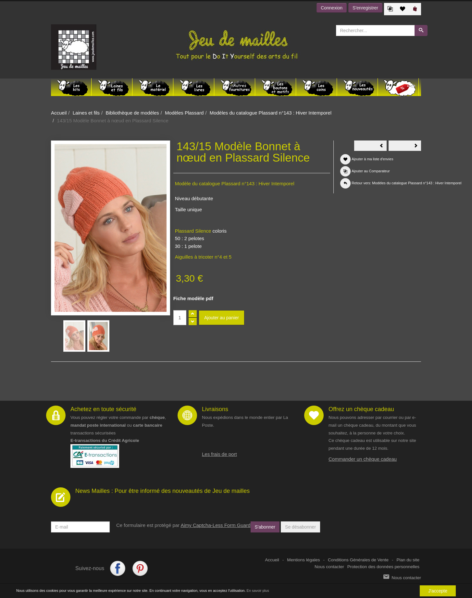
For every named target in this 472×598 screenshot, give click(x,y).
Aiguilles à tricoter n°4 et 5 (203, 257)
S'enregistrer (365, 7)
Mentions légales (303, 559)
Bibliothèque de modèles (132, 113)
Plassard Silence (194, 231)
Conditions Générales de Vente (358, 559)
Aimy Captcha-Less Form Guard (215, 525)
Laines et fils (86, 113)
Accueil (59, 113)
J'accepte (437, 590)
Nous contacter (329, 566)
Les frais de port (219, 454)
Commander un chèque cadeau (363, 459)
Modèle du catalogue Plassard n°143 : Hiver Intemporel (234, 183)
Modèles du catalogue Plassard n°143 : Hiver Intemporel (270, 113)
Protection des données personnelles (383, 566)
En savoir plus (258, 591)
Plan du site (407, 559)
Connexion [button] (331, 7)
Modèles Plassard (184, 113)
